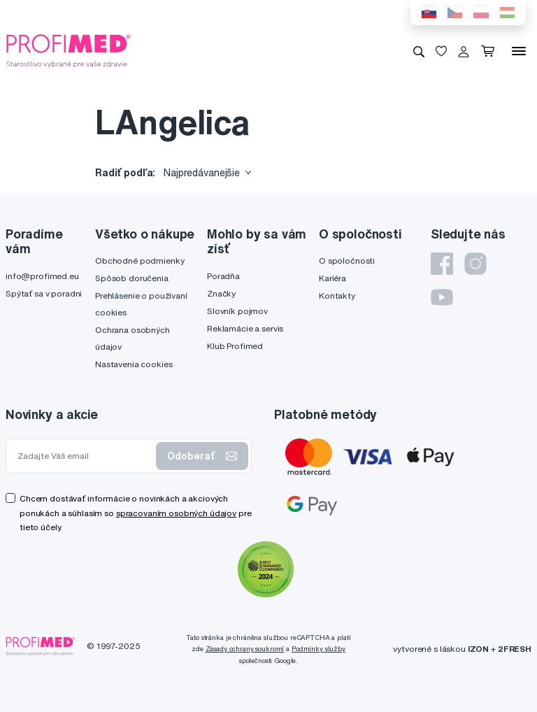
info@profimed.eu (42, 275)
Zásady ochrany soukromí (245, 649)
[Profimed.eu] (68, 50)
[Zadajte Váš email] (84, 456)
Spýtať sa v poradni (44, 293)
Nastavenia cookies (133, 364)
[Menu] (519, 51)
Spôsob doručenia (132, 278)
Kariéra (332, 278)
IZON (478, 648)
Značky (221, 293)
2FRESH (514, 648)
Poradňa (223, 275)
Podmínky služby (318, 649)
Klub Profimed (235, 345)
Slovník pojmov (237, 310)
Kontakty (337, 295)
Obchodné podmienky (139, 260)
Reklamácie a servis (245, 328)
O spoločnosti (347, 260)
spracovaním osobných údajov (176, 513)
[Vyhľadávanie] (418, 51)
